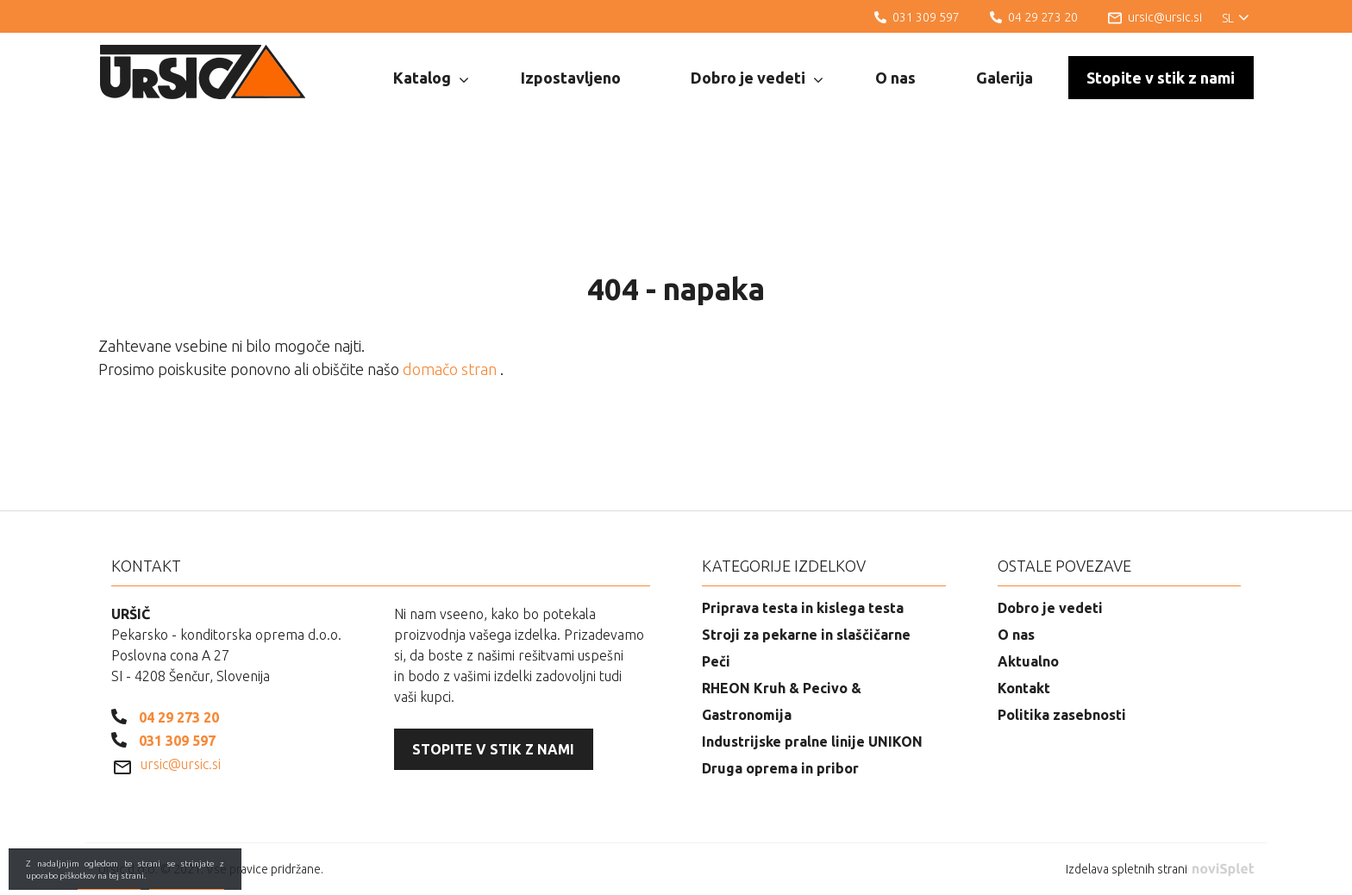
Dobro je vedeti (756, 78)
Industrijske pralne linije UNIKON (812, 741)
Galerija (1004, 77)
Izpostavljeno (571, 77)
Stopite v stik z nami (1160, 77)
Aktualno (1028, 661)
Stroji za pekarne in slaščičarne (806, 634)
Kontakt (1024, 688)
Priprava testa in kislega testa (803, 608)
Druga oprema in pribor (780, 768)
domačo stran (451, 369)
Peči (716, 661)
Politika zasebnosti (1062, 715)
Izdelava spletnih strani (1160, 869)
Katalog (430, 78)
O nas (895, 77)
